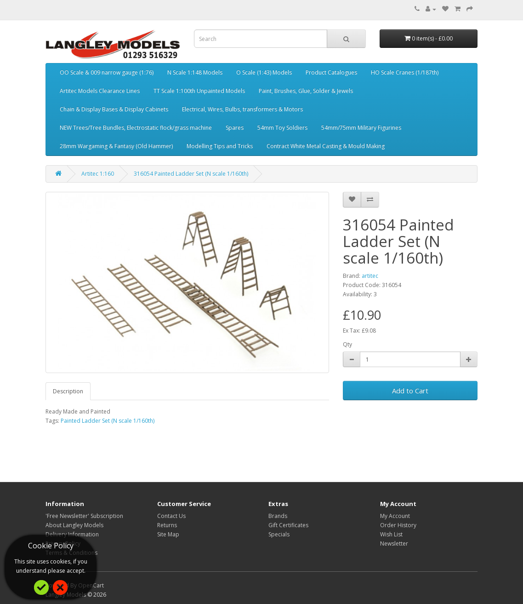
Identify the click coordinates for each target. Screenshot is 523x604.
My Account (395, 516)
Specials (279, 534)
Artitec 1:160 (97, 174)
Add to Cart (410, 390)
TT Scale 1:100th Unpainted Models (199, 91)
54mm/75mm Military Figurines (361, 128)
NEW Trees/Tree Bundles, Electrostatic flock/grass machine (136, 128)
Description (68, 391)
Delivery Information (72, 534)
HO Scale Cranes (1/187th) (404, 72)
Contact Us (171, 516)
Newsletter (394, 543)
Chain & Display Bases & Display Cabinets (114, 109)
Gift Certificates (288, 525)
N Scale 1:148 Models (194, 72)
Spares (235, 128)
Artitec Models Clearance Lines (100, 91)
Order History (398, 525)
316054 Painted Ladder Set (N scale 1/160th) (191, 174)
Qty (347, 344)
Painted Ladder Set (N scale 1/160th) (107, 421)
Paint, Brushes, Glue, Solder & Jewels (306, 91)
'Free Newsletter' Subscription (84, 516)
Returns (167, 525)
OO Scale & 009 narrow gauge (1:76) (106, 72)
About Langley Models (74, 525)
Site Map (168, 534)
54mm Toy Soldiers (282, 128)
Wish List (391, 534)
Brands (277, 516)
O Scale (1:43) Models (264, 72)
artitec (370, 276)
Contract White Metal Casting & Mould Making (326, 146)
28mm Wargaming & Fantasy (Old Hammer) (116, 146)
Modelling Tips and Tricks (220, 146)
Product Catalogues (331, 72)
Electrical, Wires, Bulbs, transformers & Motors (242, 109)
